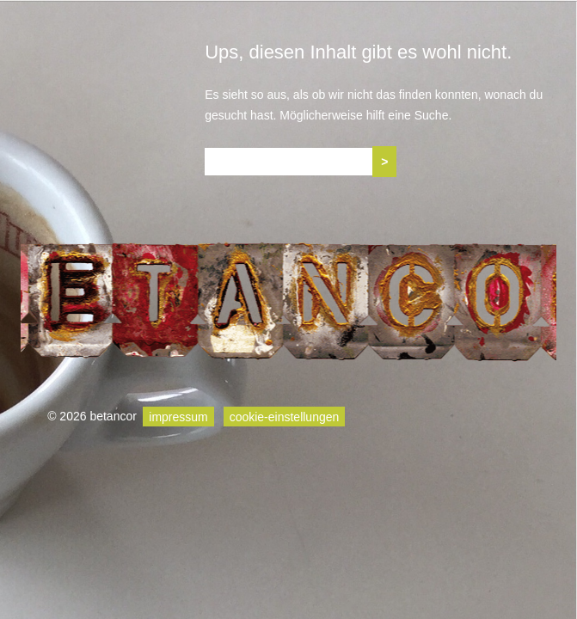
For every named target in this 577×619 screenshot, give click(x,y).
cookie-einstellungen (285, 416)
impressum (178, 416)
